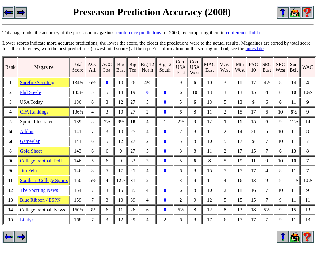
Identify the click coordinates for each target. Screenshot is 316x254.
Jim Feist (29, 170)
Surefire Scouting (37, 82)
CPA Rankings (34, 111)
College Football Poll (41, 160)
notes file (255, 48)
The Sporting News (39, 190)
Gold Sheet (31, 151)
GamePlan (30, 141)
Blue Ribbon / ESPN (40, 200)
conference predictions (138, 32)
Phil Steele (30, 92)
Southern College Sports (44, 180)
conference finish (243, 32)
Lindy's (27, 219)
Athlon (26, 131)
